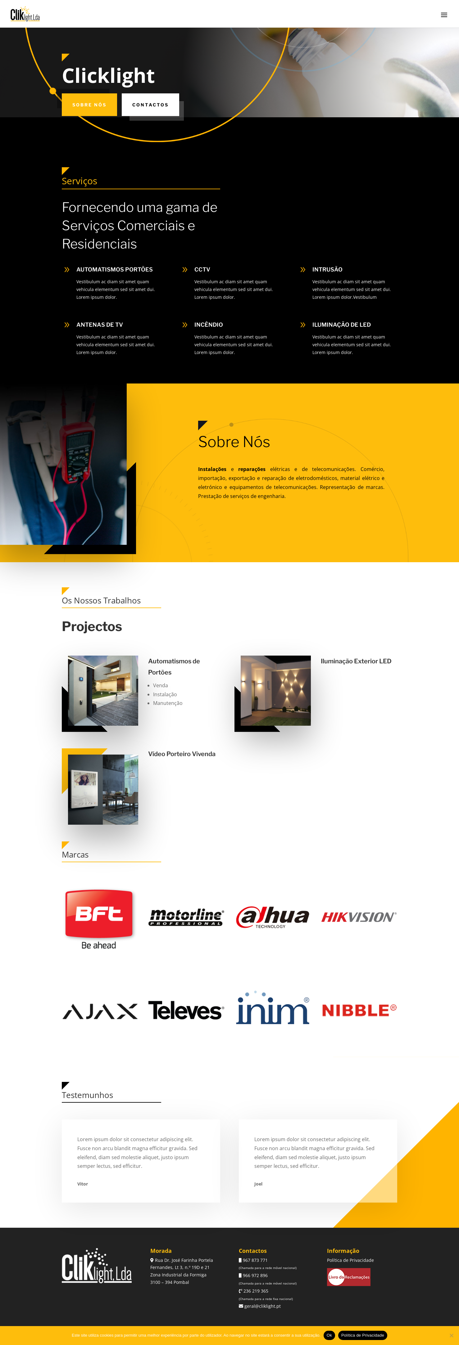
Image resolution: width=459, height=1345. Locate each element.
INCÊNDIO (208, 324)
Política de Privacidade (350, 1260)
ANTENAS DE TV (99, 324)
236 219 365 (255, 1291)
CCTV (202, 269)
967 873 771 (255, 1260)
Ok (329, 1335)
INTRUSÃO (327, 269)
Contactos (150, 104)
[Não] (451, 1335)
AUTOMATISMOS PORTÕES (114, 269)
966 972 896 (255, 1275)
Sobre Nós (89, 104)
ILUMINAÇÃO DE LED (341, 324)
